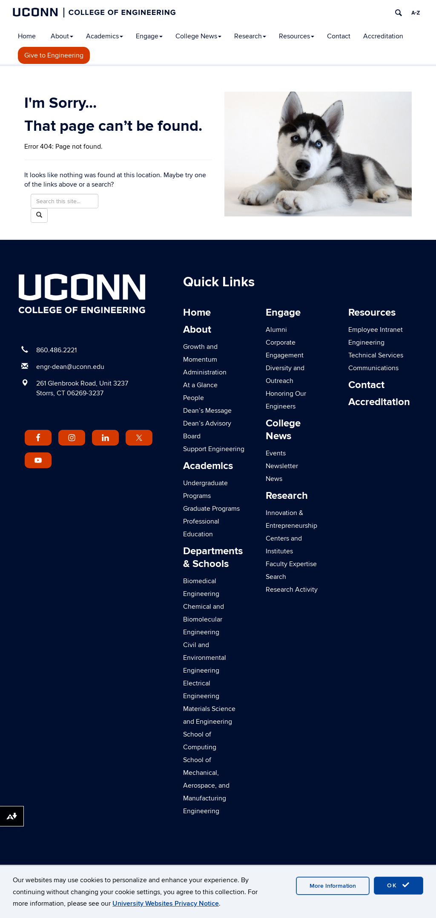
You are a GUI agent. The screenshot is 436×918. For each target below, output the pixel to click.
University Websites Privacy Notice (165, 903)
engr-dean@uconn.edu (70, 367)
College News (198, 36)
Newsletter (282, 466)
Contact (338, 36)
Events (276, 453)
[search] (398, 13)
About (62, 36)
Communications (373, 368)
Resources (296, 36)
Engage (149, 36)
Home (27, 36)
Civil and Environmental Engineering (204, 658)
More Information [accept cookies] (333, 885)
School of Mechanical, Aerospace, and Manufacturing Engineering (206, 785)
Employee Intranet (375, 329)
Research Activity (292, 589)
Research (250, 36)
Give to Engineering (53, 55)
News (274, 479)
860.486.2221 (56, 350)
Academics (104, 36)
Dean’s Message (207, 410)
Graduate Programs (211, 508)
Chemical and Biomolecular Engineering (203, 619)
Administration (205, 372)
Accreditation (383, 36)
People (193, 398)
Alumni (276, 329)
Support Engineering (213, 449)
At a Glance (200, 385)
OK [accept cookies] (398, 885)
